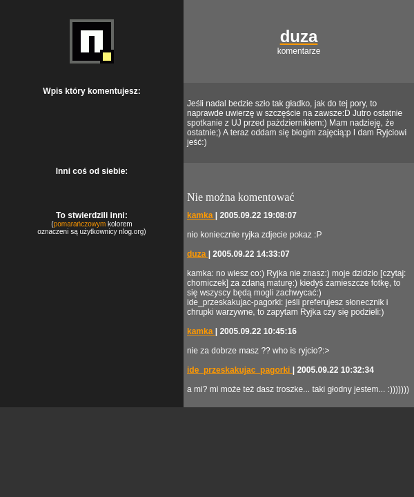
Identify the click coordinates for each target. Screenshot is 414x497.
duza (197, 254)
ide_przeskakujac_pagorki (240, 370)
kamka (201, 215)
